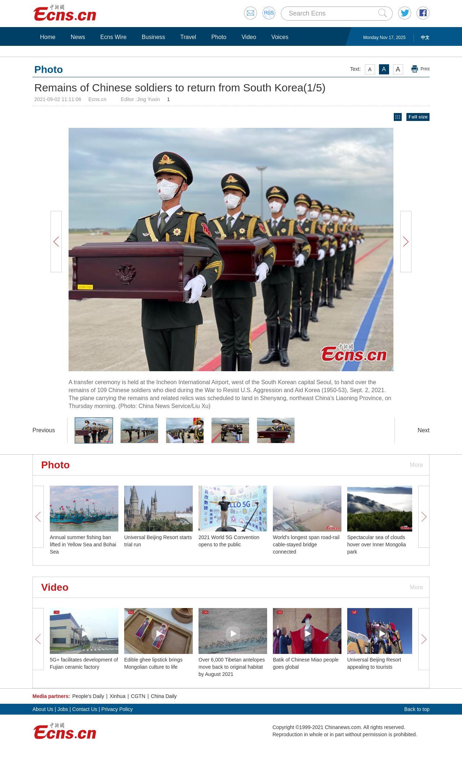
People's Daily (88, 696)
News (78, 37)
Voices (279, 37)
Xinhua (118, 696)
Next (424, 430)
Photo (218, 37)
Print (425, 68)
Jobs (62, 709)
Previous (43, 430)
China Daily (164, 696)
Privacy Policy (117, 709)
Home (48, 37)
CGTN (138, 696)
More (416, 465)
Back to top (417, 709)
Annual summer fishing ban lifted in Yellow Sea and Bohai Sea (83, 544)
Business (153, 37)
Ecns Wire (113, 37)
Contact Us (84, 709)
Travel (188, 37)
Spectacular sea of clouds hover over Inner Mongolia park (376, 544)
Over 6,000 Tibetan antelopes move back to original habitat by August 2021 (232, 667)
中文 (425, 37)
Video (248, 37)
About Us (42, 709)
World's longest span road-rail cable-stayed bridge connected (306, 544)
